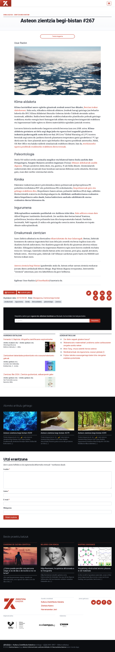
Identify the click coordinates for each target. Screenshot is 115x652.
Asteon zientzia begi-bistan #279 (55, 433)
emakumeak (8, 302)
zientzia (58, 302)
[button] (88, 293)
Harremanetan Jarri (49, 609)
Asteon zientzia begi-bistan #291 (92, 433)
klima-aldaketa (37, 302)
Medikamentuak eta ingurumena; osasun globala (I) (83, 352)
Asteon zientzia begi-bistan (27, 265)
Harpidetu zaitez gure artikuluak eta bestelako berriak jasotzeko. (50, 316)
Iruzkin (6, 469)
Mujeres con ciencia (50, 545)
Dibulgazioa (8, 15)
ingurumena (19, 302)
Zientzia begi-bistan (21, 15)
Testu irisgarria (57, 36)
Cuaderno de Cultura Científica (16, 545)
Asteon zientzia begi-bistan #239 (17, 433)
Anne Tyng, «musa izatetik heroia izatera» (80, 349)
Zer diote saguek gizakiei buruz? (76, 339)
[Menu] (109, 3)
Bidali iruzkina (11, 517)
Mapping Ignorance (86, 545)
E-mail (6, 500)
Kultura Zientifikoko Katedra (52, 602)
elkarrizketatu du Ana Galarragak (66, 238)
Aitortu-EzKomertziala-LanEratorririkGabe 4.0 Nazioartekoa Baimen (44, 647)
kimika (27, 302)
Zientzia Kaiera (47, 606)
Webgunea (7, 508)
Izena (6, 491)
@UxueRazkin (42, 280)
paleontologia (48, 302)
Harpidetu (95, 320)
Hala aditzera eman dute (86, 213)
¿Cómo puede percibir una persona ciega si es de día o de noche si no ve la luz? (19, 570)
